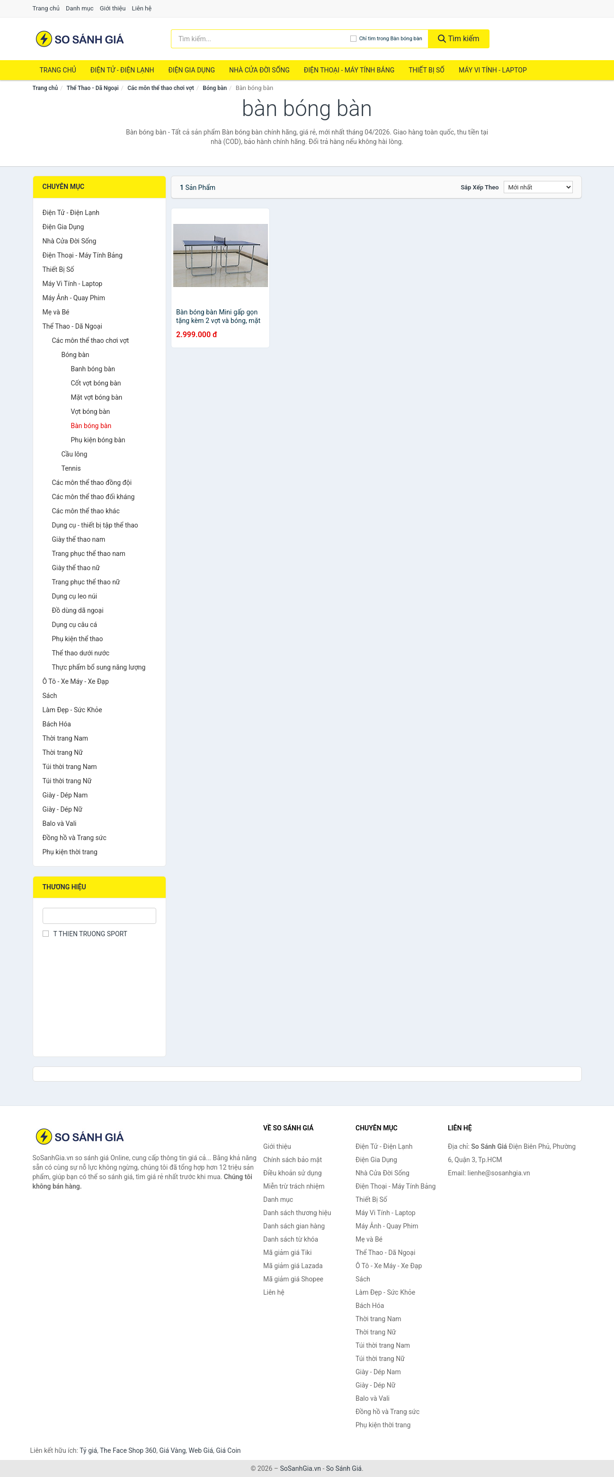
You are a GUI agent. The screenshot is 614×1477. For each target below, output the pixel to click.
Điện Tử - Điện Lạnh (122, 70)
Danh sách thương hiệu (297, 1213)
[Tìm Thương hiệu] (100, 916)
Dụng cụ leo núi (75, 596)
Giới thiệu (112, 8)
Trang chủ (46, 8)
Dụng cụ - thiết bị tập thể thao (95, 525)
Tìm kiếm (459, 38)
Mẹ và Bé (56, 312)
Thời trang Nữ (63, 752)
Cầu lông (75, 454)
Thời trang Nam (66, 738)
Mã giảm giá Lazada (293, 1266)
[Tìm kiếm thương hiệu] (260, 38)
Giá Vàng (172, 1450)
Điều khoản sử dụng (292, 1173)
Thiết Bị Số (427, 70)
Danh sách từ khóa (290, 1239)
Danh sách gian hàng (294, 1226)
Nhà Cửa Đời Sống (259, 70)
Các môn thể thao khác (86, 511)
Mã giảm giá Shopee (293, 1279)
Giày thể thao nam (79, 539)
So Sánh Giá (344, 1468)
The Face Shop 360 (128, 1450)
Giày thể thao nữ (76, 568)
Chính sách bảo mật (292, 1160)
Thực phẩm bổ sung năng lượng (99, 667)
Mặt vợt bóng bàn (97, 397)
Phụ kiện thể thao (77, 639)
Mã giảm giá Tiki (287, 1252)
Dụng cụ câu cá (75, 624)
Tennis (71, 468)
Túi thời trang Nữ (67, 781)
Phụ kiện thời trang (70, 852)
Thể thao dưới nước (81, 653)
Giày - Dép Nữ (63, 809)
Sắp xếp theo (479, 187)
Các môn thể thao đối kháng (93, 497)
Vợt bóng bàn (90, 411)
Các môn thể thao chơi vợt (160, 88)
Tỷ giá (88, 1450)
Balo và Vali (60, 823)
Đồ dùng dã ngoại (78, 610)
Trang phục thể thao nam (88, 553)
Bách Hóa (57, 724)
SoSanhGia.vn (300, 1468)
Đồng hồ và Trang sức (75, 837)
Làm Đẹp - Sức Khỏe (72, 710)
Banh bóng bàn (93, 369)
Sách (50, 695)
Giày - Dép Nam (65, 795)
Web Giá (201, 1450)
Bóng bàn (215, 88)
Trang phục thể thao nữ (86, 582)
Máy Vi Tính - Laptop (493, 70)
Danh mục (80, 8)
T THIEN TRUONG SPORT (85, 934)
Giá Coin (228, 1450)
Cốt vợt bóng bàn (96, 383)
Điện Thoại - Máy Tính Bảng (349, 70)
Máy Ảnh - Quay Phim (74, 298)
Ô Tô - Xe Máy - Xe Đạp (76, 681)
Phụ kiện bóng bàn (98, 440)
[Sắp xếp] (538, 187)
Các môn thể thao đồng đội (92, 482)
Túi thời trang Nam (70, 766)
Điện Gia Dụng (191, 70)
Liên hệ (142, 8)
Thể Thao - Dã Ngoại (93, 88)
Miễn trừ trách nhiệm (293, 1186)
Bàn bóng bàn (91, 426)
